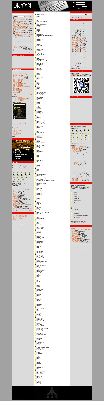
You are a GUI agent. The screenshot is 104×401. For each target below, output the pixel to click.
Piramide (37, 171)
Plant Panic (38, 200)
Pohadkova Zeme (39, 237)
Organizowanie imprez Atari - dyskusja (20, 215)
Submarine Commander (18, 189)
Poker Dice (38, 240)
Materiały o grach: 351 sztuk (18, 123)
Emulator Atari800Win (17, 97)
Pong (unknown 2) (39, 274)
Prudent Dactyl (39, 348)
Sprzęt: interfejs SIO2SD (76, 180)
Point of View (38, 238)
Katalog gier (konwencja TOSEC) (19, 183)
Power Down (38, 304)
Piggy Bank (38, 147)
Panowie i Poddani (39, 59)
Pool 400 (37, 282)
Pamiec (37, 48)
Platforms (38, 207)
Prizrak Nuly (38, 324)
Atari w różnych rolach (76, 248)
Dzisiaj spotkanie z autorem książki (20, 37)
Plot (36, 216)
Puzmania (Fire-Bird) (40, 366)
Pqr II (37, 310)
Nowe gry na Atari (75, 34)
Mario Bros (15, 194)
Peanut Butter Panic (40, 101)
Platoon (37, 208)
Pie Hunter (38, 136)
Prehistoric (38, 313)
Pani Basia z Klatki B (40, 54)
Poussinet (38, 301)
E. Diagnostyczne (75, 213)
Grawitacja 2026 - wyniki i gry (19, 19)
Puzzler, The (38, 376)
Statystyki (14, 219)
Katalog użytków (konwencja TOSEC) (78, 221)
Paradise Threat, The (40, 70)
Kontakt (14, 136)
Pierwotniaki (38, 143)
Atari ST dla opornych (17, 89)
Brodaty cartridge (16, 36)
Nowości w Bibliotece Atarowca (19, 39)
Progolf (37, 339)
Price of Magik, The (40, 320)
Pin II (37, 156)
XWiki (14, 129)
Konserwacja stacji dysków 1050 (19, 77)
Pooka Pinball (38, 279)
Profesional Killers (39, 333)
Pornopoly (38, 292)
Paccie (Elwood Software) (41, 21)
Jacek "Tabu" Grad (75, 160)
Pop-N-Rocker (38, 290)
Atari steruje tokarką (75, 250)
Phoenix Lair (38, 130)
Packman (37, 27)
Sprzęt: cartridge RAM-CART (77, 176)
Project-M (38, 343)
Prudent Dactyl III (39, 351)
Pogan (37, 233)
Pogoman (38, 236)
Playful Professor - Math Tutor (42, 212)
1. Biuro (73, 190)
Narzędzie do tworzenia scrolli (19, 74)
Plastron (37, 204)
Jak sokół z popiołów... (17, 48)
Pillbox (37, 150)
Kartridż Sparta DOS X (17, 75)
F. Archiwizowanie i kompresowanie (79, 215)
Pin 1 (37, 152)
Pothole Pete (38, 298)
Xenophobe (15, 195)
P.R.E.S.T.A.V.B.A (39, 316)
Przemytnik (38, 354)
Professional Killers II (40, 334)
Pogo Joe (38, 234)
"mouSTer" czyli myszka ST (77, 171)
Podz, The (38, 231)
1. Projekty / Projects (76, 54)
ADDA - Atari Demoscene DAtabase (78, 126)
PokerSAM (38, 243)
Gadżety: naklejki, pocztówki (77, 175)
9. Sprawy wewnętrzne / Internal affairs (79, 61)
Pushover (38, 362)
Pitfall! (37, 181)
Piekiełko (37, 138)
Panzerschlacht (39, 64)
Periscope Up (38, 111)
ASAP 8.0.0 (15, 47)
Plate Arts (38, 205)
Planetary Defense (39, 197)
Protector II (38, 344)
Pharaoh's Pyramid (40, 123)
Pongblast (38, 275)
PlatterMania (38, 209)
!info (81, 133)
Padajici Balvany (39, 39)
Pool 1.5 (37, 281)
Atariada (73, 32)
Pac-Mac (37, 29)
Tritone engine (16, 91)
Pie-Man (37, 141)
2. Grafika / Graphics (76, 55)
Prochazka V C (39, 330)
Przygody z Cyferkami (40, 356)
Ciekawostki (74, 30)
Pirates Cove (38, 176)
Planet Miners (38, 192)
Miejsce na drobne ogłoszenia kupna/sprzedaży (81, 177)
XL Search (15, 134)
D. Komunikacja (75, 211)
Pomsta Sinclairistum (40, 262)
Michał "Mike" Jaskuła (76, 150)
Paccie (37, 20)
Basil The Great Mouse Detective (19, 204)
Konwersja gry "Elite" (76, 42)
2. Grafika (74, 192)
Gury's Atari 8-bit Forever (18, 130)
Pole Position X (39, 255)
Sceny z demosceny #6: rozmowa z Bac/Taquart (22, 24)
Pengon (37, 106)
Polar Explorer (39, 245)
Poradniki (14, 71)
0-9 (14, 170)
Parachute (38, 68)
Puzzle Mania (38, 372)
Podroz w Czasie (39, 227)
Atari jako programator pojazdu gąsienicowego (81, 229)
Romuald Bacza (75, 155)
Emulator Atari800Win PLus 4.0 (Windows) (21, 98)
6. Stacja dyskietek (76, 200)
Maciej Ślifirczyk (75, 162)
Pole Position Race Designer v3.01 (43, 253)
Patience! (37, 88)
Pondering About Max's (40, 265)
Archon (14, 201)
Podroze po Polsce (39, 229)
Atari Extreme (15, 46)
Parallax (37, 74)
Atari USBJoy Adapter (76, 172)
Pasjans (37, 83)
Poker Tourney (39, 242)
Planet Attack (38, 190)
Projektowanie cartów (76, 236)
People (37, 109)
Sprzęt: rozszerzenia (76, 174)
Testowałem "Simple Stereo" (77, 239)
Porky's (37, 291)
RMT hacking (74, 28)
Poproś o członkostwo (83, 8)
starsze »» (31, 52)
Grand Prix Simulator (17, 208)
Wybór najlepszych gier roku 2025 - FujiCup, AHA (23, 34)
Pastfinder (38, 84)
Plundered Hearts (39, 218)
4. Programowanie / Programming (78, 57)
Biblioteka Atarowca (16, 102)
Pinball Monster (39, 160)
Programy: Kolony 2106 (76, 173)
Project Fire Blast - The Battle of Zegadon (44, 340)
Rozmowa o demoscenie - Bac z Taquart (21, 21)
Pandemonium (39, 49)
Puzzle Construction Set (41, 369)
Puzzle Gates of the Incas (41, 371)
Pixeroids (38, 187)
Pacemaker (38, 22)
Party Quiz (38, 80)
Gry (74, 17)
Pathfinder (38, 85)
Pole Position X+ (39, 256)
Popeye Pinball (39, 289)
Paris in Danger (39, 77)
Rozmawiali (73, 145)
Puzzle (37, 368)
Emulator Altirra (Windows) (18, 100)
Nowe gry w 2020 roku (17, 79)
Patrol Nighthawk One (40, 92)
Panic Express (39, 56)
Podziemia (38, 232)
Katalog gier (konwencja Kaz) (18, 164)
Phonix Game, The (39, 132)
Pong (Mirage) (38, 271)
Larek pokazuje (16, 82)
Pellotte (37, 103)
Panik (37, 58)
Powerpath (38, 305)
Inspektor (15, 207)
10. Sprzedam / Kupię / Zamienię (78, 62)
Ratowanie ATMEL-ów (76, 235)
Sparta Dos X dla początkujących (78, 44)
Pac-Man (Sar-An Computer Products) (43, 35)
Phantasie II (38, 118)
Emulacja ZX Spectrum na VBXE (19, 83)
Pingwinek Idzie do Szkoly (41, 164)
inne (22, 179)
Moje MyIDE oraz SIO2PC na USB (78, 242)
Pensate (37, 107)
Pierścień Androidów (40, 142)
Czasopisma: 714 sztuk (17, 119)
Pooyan (37, 285)
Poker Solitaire (39, 241)
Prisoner (37, 323)
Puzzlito (37, 377)
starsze (31, 94)
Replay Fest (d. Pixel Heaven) (77, 48)
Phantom (37, 121)
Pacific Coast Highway (40, 24)
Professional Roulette (40, 337)
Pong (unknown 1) (39, 272)
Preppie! (37, 314)
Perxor (37, 116)
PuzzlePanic (38, 374)
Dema (82, 17)
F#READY (74, 151)
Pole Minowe (38, 250)
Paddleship (38, 40)
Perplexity (38, 114)
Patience (37, 87)
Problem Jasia (39, 329)
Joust (14, 192)
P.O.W (37, 303)
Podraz (37, 222)
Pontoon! (37, 277)
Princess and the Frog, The (41, 321)
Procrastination (39, 332)
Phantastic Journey (40, 120)
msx (85, 135)
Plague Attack (38, 188)
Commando (15, 193)
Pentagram (38, 108)
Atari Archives (15, 132)
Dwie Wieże (15, 203)
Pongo (37, 276)
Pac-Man (37, 31)
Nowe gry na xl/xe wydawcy (77, 26)
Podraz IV (38, 224)
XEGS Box (74, 247)
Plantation (38, 202)
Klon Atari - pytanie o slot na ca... (78, 38)
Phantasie (38, 117)
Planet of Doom (39, 193)
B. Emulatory (74, 207)
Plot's (37, 217)
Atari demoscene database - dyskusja (20, 216)
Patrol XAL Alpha (39, 93)
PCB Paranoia (38, 99)
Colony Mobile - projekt (17, 218)
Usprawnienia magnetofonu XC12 (19, 76)
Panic (37, 55)
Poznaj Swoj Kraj (39, 308)
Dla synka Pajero (75, 50)
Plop (36, 214)
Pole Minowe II (39, 251)
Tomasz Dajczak (75, 148)
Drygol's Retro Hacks (17, 133)
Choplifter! (15, 191)
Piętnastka (38, 146)
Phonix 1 (37, 131)
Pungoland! (38, 359)
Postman (37, 295)
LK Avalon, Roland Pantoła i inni (78, 40)
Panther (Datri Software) (41, 60)
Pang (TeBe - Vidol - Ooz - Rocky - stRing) (44, 51)
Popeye (37, 287)
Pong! (37, 266)
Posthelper (38, 294)
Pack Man (38, 26)
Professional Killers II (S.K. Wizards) (43, 335)
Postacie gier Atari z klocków (18, 49)
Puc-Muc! (38, 357)
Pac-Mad (37, 30)
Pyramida (38, 381)
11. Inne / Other (75, 63)
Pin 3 (37, 154)
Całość (15, 185)
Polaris (37, 247)
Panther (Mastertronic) (40, 61)
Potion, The (38, 299)
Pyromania (38, 383)
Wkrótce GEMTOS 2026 (18, 23)
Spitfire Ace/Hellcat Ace (17, 199)
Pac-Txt (37, 36)
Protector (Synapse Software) (42, 347)
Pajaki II (37, 44)
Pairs (37, 41)
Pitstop (37, 184)
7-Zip (23, 185)
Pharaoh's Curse (39, 122)
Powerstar (38, 306)
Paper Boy (38, 65)
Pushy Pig (38, 363)
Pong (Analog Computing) (41, 267)
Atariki (14, 128)
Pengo (37, 104)
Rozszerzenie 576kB (76, 246)
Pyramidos (38, 382)
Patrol (37, 89)
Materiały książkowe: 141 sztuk (19, 121)
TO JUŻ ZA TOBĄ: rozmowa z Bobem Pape (80, 157)
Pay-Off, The (38, 98)
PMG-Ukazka (38, 219)
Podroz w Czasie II (39, 228)
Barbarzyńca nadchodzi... (18, 42)
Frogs (14, 190)
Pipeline (37, 167)
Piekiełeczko (38, 137)
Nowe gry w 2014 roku (17, 90)
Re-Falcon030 (16, 43)
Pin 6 (37, 155)
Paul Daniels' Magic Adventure (42, 94)
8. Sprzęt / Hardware (76, 60)
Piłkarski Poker (39, 151)
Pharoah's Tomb (39, 126)
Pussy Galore (38, 364)
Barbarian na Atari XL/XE (76, 23)
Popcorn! (37, 286)
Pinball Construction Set (41, 159)
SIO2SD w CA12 (75, 234)
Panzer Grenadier (39, 63)
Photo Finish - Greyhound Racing (43, 133)
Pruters (37, 352)
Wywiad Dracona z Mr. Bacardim (78, 147)
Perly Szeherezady (39, 113)
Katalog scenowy (74, 128)
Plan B (37, 189)
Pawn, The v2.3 (39, 97)
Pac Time (37, 19)
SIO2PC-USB (74, 232)
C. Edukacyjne (75, 209)
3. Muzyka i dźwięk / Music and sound (79, 56)
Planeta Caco (38, 194)
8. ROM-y (73, 204)
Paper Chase (38, 67)
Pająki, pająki (38, 45)
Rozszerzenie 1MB (75, 240)
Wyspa (14, 200)
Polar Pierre (38, 246)
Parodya (37, 78)
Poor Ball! (38, 284)
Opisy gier (14, 187)
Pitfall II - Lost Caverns (40, 183)
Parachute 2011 (39, 69)
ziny (81, 141)
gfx (89, 131)
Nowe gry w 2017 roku (17, 81)
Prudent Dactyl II (39, 349)
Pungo (37, 358)
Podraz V (37, 226)
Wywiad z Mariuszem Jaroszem (78, 146)
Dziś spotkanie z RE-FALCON (19, 44)
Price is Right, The (39, 319)
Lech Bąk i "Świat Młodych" (77, 149)
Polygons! (38, 260)
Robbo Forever (16, 196)
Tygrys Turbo (74, 238)
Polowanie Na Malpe (40, 258)
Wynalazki (73, 228)
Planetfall (37, 198)
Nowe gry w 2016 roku (17, 84)
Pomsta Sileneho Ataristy (41, 261)
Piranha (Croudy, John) (40, 174)
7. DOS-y (73, 202)
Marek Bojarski (74, 164)
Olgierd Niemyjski (75, 165)
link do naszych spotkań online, (78, 74)
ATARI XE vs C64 (75, 36)
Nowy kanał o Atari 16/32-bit (18, 32)
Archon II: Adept (16, 198)
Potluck (37, 300)
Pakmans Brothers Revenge (41, 46)
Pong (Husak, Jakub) (40, 270)
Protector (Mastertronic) (41, 345)
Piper (37, 169)
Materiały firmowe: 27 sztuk (18, 122)
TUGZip (25, 185)
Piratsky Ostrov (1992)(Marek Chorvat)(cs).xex (47, 180)
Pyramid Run (38, 379)
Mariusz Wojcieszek (75, 154)
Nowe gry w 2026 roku (17, 72)
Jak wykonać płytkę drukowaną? (78, 244)
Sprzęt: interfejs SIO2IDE (76, 179)
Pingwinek (38, 162)
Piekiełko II (38, 140)
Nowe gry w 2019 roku (17, 80)
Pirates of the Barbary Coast (42, 178)
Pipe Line (37, 166)
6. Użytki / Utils (74, 58)
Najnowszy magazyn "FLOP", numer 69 (21, 28)
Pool (36, 280)
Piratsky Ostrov (39, 179)
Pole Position (38, 252)
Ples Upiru (38, 213)
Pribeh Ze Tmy (39, 318)
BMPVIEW (15, 88)
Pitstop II (37, 185)
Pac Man (37, 16)
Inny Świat (15, 206)
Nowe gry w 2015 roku (17, 85)
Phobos (37, 128)
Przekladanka (38, 353)
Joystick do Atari (75, 237)
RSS (30, 16)
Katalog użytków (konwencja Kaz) (78, 185)
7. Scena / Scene (75, 59)
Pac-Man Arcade (39, 34)
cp (89, 129)
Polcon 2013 (38, 248)
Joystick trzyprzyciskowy (76, 241)
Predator (37, 311)
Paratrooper (38, 75)
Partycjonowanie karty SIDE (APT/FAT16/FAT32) (22, 86)
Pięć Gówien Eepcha (40, 145)
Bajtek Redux (15, 125)
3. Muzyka (74, 194)
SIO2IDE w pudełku (75, 249)
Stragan (72, 169)
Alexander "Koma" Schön (76, 161)
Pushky (37, 361)
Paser (37, 82)
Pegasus (37, 102)
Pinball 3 (37, 157)
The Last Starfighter (17, 202)
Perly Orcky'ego (39, 112)
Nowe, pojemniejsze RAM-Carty (78, 170)
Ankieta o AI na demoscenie (18, 30)
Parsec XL (38, 79)
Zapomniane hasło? (75, 8)
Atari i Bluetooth (75, 231)
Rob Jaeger (74, 159)
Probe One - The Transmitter (42, 328)
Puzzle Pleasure (39, 373)
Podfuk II (37, 221)
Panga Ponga (38, 53)
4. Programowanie (75, 196)
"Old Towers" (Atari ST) (17, 188)
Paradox (37, 72)
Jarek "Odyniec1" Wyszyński (77, 163)
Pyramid (37, 378)
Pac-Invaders (38, 25)
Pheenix (37, 127)
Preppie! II (38, 315)
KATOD (73, 153)
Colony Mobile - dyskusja (17, 217)
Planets (37, 199)
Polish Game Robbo (40, 257)
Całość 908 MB (75, 219)
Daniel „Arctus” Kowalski (76, 152)
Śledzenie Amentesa (76, 156)
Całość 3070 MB (17, 181)
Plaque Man (38, 203)
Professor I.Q (38, 338)
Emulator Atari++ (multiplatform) (19, 99)
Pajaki (37, 43)
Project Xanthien (39, 342)
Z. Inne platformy (75, 217)
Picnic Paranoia (39, 135)
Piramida (37, 170)
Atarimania (15, 131)
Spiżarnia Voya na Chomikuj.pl (19, 124)
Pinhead (37, 165)
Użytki (77, 17)
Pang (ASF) (38, 50)
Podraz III (37, 223)
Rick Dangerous (75, 46)
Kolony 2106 (15, 197)
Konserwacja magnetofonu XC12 (19, 78)
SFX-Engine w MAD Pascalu (18, 73)
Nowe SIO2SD (74, 233)
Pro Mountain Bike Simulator (42, 325)
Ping (36, 161)
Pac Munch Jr (38, 17)
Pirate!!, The (38, 175)
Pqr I (37, 309)
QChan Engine (16, 92)
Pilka (37, 148)
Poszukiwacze (38, 296)
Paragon (37, 73)
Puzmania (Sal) (39, 367)
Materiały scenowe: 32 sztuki (18, 120)
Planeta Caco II (39, 195)
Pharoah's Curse (39, 125)
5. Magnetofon (75, 198)
